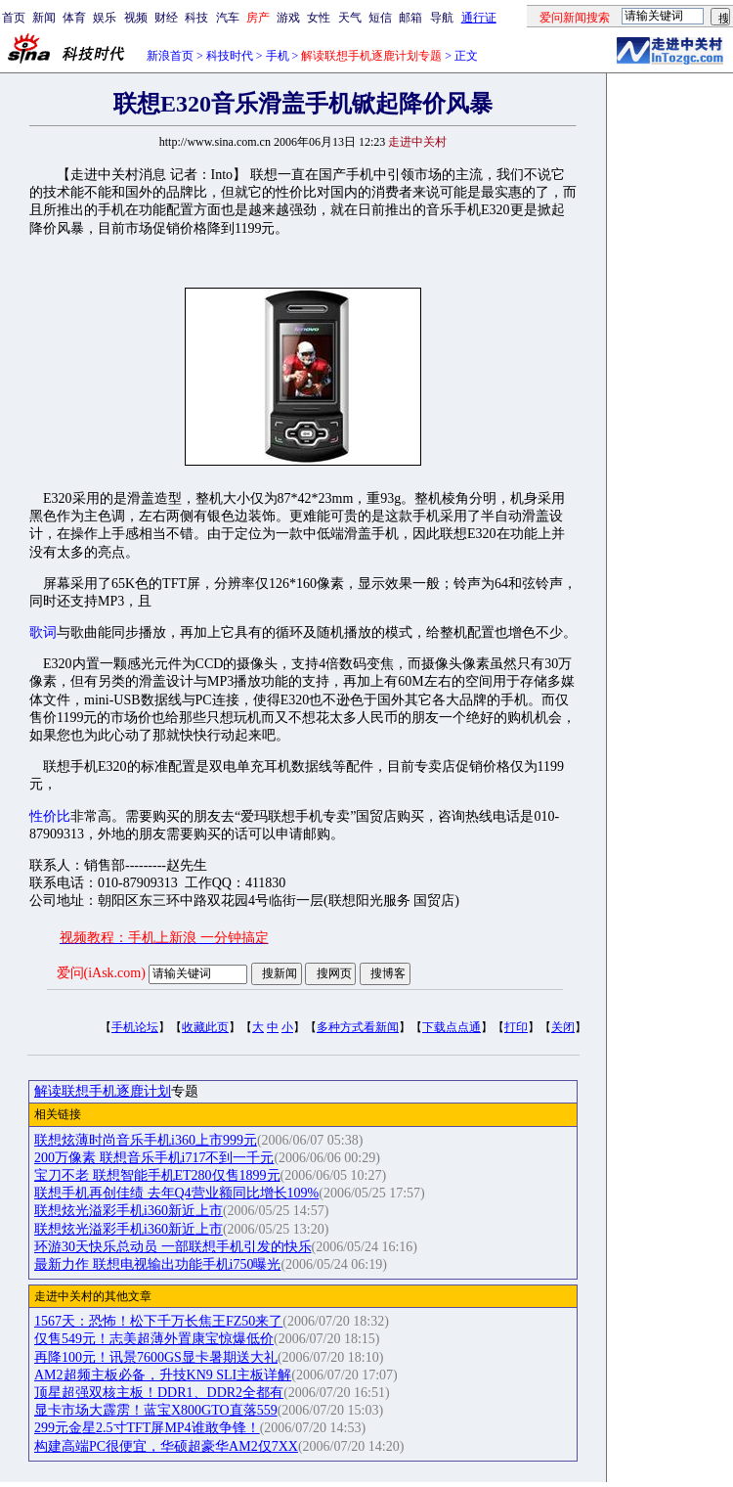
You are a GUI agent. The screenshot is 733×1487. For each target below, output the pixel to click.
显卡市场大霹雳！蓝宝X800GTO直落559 (156, 1410)
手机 (277, 56)
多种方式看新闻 (358, 1027)
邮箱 (410, 17)
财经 (166, 17)
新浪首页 (170, 56)
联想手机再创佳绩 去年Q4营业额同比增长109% (176, 1193)
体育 (74, 17)
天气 (350, 17)
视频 (136, 17)
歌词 (43, 632)
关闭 (563, 1027)
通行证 (478, 17)
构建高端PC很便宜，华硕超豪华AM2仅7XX (166, 1446)
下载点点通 (451, 1027)
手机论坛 (134, 1027)
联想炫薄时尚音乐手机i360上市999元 (145, 1140)
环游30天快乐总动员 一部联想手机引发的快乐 (173, 1246)
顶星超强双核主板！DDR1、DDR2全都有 (158, 1392)
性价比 (49, 816)
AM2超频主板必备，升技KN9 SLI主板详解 (162, 1375)
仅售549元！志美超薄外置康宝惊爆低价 (154, 1338)
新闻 (44, 17)
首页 (13, 17)
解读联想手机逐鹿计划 (102, 1091)
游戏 (288, 17)
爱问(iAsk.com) (101, 973)
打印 (516, 1027)
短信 (380, 17)
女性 (318, 17)
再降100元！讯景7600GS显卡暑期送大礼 (156, 1357)
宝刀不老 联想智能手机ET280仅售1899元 (157, 1175)
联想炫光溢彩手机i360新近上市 (128, 1210)
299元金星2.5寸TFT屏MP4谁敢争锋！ (147, 1427)
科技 (196, 17)
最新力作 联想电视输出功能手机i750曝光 (157, 1264)
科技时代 (229, 56)
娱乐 (104, 17)
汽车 (227, 17)
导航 (441, 17)
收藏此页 (205, 1027)
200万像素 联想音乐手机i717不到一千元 (154, 1157)
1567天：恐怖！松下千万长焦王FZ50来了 (158, 1321)
